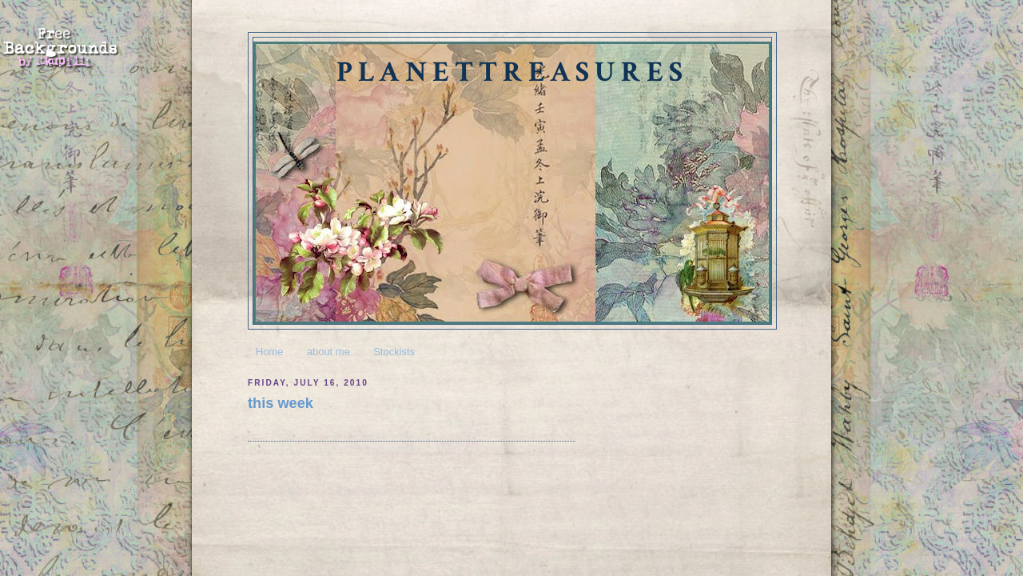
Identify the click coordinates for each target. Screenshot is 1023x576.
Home (270, 352)
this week (280, 403)
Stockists (394, 352)
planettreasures (512, 72)
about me (328, 352)
